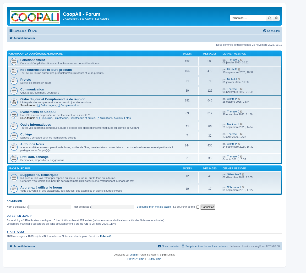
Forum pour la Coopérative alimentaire (35, 53)
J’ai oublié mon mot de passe (154, 206)
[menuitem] (32, 31)
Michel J (232, 79)
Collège (26, 134)
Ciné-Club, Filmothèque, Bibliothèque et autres (66, 118)
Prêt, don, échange (34, 157)
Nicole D (232, 69)
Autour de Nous (32, 144)
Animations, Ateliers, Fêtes (114, 118)
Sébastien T (234, 174)
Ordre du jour (47, 105)
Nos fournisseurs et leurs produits (46, 70)
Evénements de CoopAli (38, 112)
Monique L (233, 124)
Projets (25, 79)
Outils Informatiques (35, 124)
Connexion (14, 201)
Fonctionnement (32, 60)
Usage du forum (19, 168)
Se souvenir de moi (186, 206)
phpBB (133, 254)
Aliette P (232, 98)
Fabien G (105, 236)
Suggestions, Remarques (39, 175)
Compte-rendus (68, 105)
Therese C (233, 59)
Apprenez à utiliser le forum (41, 187)
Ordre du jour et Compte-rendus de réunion (52, 99)
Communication (32, 89)
